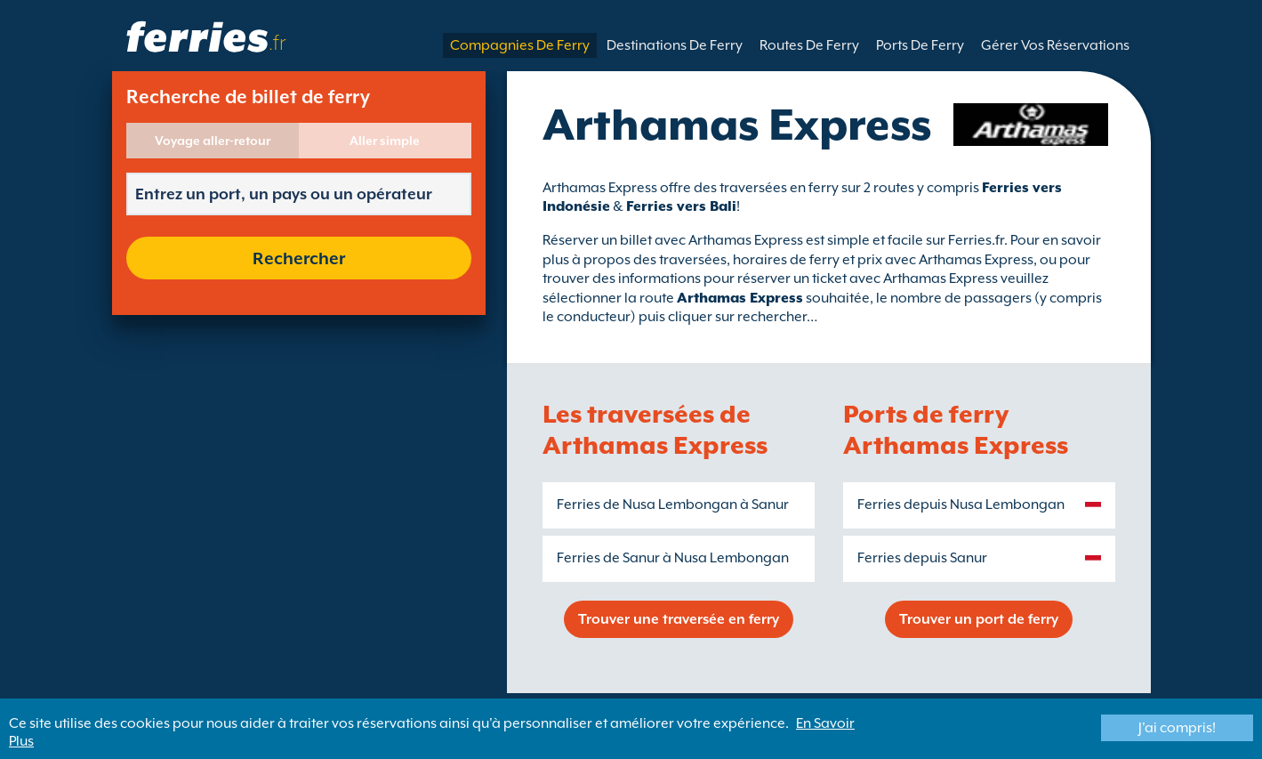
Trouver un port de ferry (978, 619)
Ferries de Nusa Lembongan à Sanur (673, 505)
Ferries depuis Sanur (922, 558)
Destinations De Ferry (675, 45)
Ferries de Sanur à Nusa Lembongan (673, 558)
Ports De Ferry (920, 45)
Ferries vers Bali (681, 206)
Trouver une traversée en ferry (678, 619)
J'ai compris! (1177, 728)
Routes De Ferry (809, 45)
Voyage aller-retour (212, 140)
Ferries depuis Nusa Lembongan (961, 505)
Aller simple (385, 140)
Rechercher (299, 258)
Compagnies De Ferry (520, 45)
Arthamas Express (740, 298)
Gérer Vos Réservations (1055, 45)
